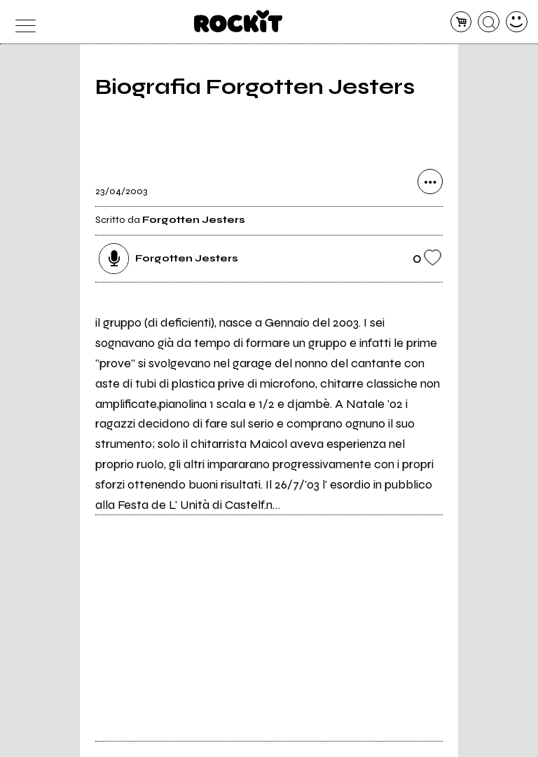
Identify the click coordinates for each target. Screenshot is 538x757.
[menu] (21, 22)
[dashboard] (516, 22)
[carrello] (461, 22)
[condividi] (430, 181)
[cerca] (488, 22)
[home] (238, 21)
